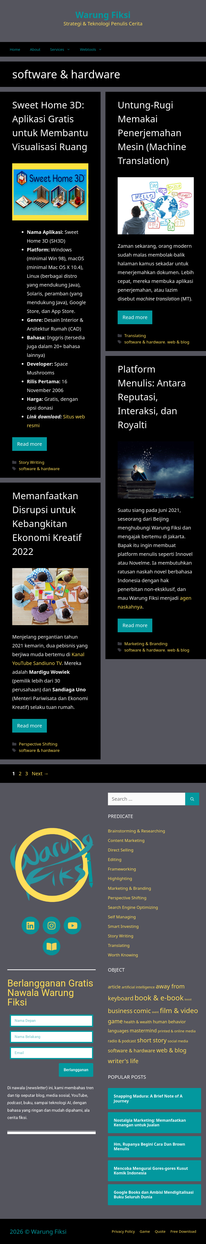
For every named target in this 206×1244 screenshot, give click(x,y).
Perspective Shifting (38, 744)
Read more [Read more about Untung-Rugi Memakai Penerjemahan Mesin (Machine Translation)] (135, 317)
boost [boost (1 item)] (188, 999)
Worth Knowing (123, 955)
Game (145, 1231)
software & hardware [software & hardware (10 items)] (131, 1050)
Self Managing (122, 917)
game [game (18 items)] (115, 1021)
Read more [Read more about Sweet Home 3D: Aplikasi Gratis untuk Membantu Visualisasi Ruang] (29, 444)
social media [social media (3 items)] (178, 1041)
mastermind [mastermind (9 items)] (143, 1030)
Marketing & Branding (145, 643)
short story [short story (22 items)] (152, 1040)
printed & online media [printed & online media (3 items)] (177, 1031)
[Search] (192, 799)
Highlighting (120, 878)
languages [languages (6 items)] (118, 1031)
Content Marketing (126, 840)
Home (15, 49)
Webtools (93, 49)
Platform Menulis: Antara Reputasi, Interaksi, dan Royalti (152, 397)
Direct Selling (121, 850)
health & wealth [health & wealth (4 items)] (138, 1022)
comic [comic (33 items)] (142, 1010)
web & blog (178, 342)
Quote (160, 1231)
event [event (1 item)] (155, 1012)
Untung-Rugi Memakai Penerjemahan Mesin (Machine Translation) (152, 132)
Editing (115, 859)
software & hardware (39, 468)
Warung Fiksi (103, 15)
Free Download (183, 1231)
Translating (135, 335)
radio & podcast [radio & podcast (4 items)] (122, 1041)
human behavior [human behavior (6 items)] (169, 1022)
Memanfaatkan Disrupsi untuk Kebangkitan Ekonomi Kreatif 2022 (47, 523)
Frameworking (122, 869)
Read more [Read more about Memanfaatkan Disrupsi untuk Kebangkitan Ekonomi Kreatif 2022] (29, 725)
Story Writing (31, 462)
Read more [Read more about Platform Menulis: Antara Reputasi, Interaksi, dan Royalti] (135, 625)
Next (40, 773)
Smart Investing (123, 926)
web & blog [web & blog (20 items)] (171, 1050)
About (35, 49)
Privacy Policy (123, 1231)
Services (62, 49)
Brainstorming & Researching (136, 831)
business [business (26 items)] (120, 1011)
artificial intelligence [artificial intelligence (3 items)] (138, 987)
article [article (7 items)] (114, 987)
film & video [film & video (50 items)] (179, 1010)
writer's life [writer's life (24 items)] (123, 1061)
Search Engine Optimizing (133, 907)
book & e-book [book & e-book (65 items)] (159, 998)
